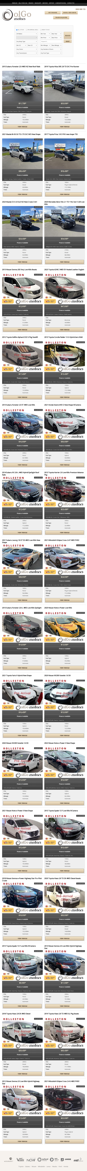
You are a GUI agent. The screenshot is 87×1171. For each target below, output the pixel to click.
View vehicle (22, 127)
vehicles (14, 3)
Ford (60, 1166)
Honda (66, 1166)
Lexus (48, 1166)
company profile (60, 3)
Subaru (27, 1166)
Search (67, 35)
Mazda (54, 1166)
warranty (37, 3)
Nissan (34, 1166)
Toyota (20, 1166)
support (51, 3)
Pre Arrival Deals (33, 29)
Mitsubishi (41, 1166)
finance (31, 3)
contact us (70, 3)
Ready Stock (45, 29)
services (45, 3)
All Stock (21, 29)
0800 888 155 (80, 9)
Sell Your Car (23, 3)
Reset (68, 41)
